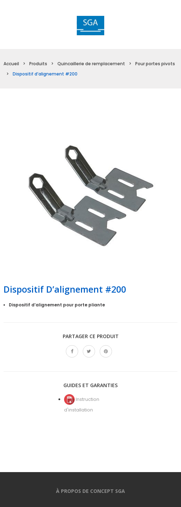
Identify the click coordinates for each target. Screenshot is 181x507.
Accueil (11, 64)
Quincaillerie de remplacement (91, 64)
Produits (38, 64)
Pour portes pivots (155, 64)
